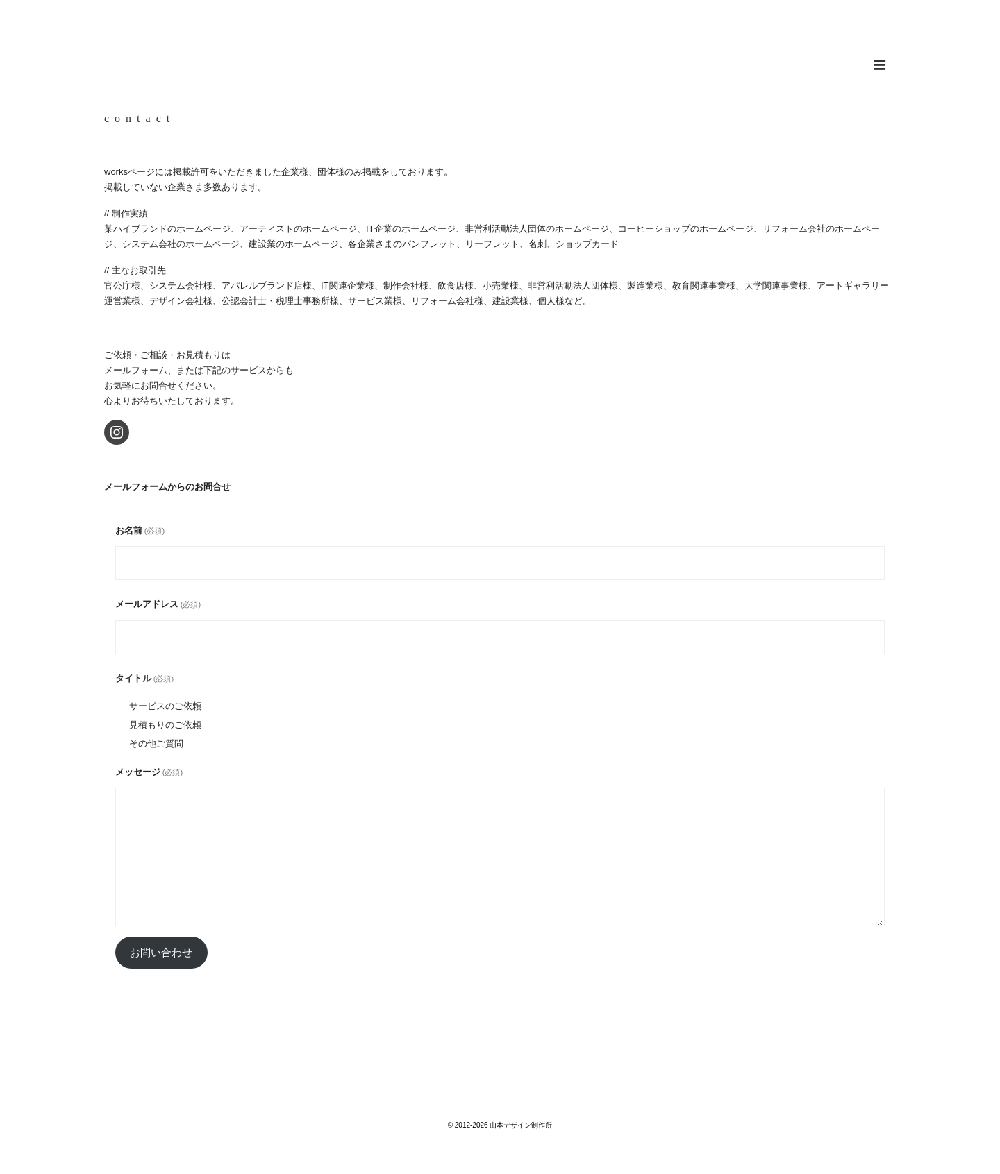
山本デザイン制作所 (500, 48)
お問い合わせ (161, 952)
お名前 (140, 530)
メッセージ (149, 772)
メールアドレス (158, 604)
